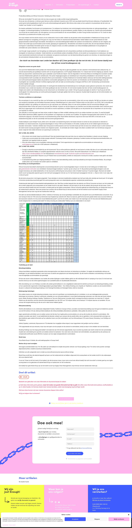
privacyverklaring (86, 448)
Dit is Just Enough (84, 4)
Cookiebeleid (5, 525)
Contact (96, 5)
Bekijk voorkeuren (119, 519)
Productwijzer (70, 5)
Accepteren (75, 519)
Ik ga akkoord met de (79, 448)
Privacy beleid (12, 525)
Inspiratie (49, 4)
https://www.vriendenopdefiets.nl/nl (33, 153)
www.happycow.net (28, 144)
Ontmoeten (59, 5)
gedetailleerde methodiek (28, 169)
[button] (128, 514)
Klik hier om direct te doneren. (101, 500)
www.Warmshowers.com (86, 153)
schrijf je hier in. (67, 509)
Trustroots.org (73, 153)
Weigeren (97, 519)
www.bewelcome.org (60, 153)
